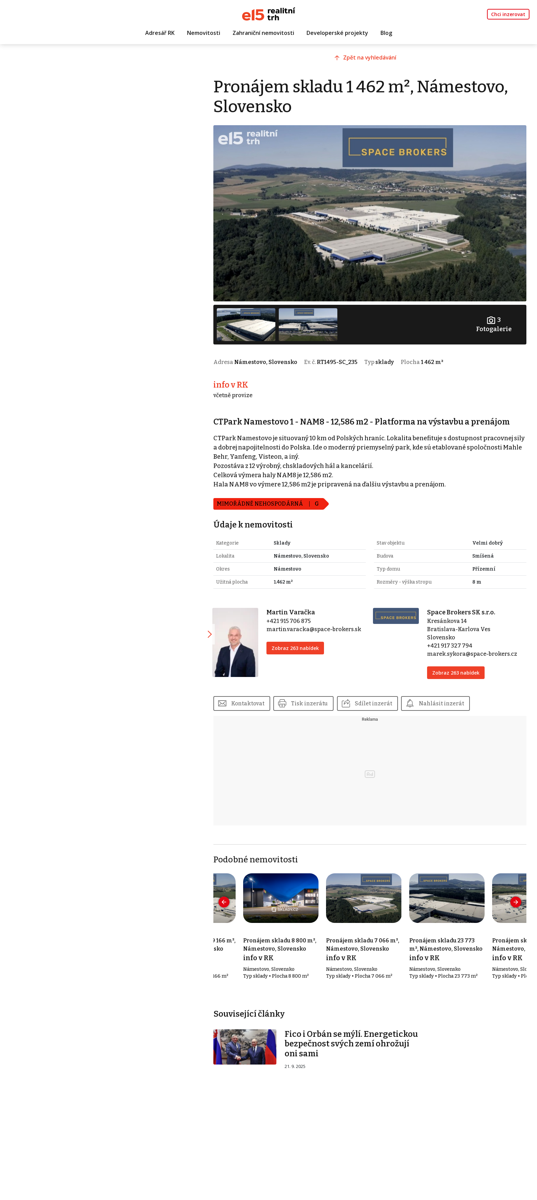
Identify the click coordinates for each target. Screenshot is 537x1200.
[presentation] (236, 896)
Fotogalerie (494, 319)
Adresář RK (160, 33)
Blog (386, 33)
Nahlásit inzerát (455, 697)
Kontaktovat (260, 697)
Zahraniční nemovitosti (263, 33)
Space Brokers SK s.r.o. (465, 606)
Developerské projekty (337, 33)
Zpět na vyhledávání (376, 60)
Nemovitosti (203, 33)
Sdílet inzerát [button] (386, 697)
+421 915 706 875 (299, 615)
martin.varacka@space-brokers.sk (324, 623)
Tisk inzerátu (322, 697)
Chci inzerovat (508, 14)
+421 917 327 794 (453, 639)
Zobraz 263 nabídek (305, 642)
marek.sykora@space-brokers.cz (476, 647)
